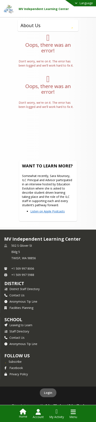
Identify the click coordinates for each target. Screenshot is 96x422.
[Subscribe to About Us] (72, 25)
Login (48, 393)
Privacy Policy (16, 374)
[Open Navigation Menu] (73, 414)
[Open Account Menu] (38, 414)
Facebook (13, 368)
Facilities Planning (18, 308)
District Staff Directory (22, 289)
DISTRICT (14, 283)
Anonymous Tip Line (20, 301)
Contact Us (14, 295)
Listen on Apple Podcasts (47, 211)
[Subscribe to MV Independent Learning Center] (13, 361)
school (13, 319)
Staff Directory (16, 331)
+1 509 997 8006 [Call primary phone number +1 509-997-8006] (22, 268)
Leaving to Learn (18, 325)
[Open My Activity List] (56, 414)
